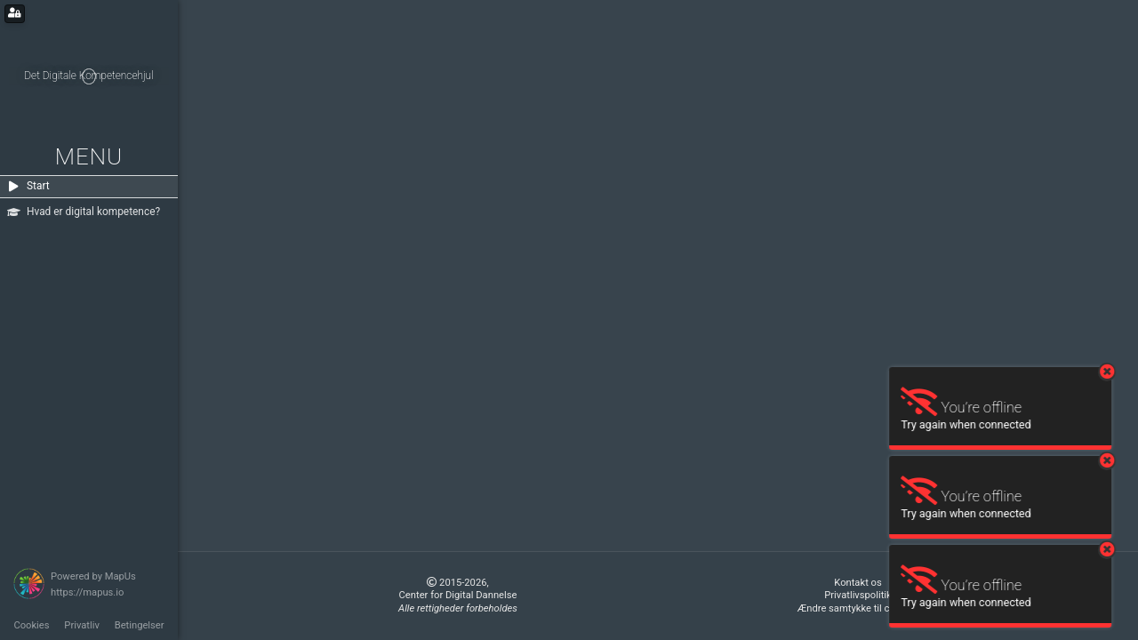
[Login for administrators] (14, 13)
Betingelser (139, 625)
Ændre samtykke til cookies (858, 608)
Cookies (31, 625)
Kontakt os (857, 582)
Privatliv (82, 625)
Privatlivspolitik (857, 595)
